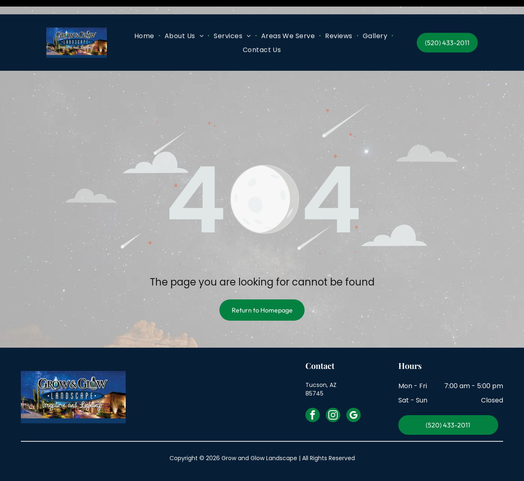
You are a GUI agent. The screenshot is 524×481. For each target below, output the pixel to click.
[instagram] (333, 395)
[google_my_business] (353, 395)
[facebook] (312, 395)
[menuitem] (145, 21)
